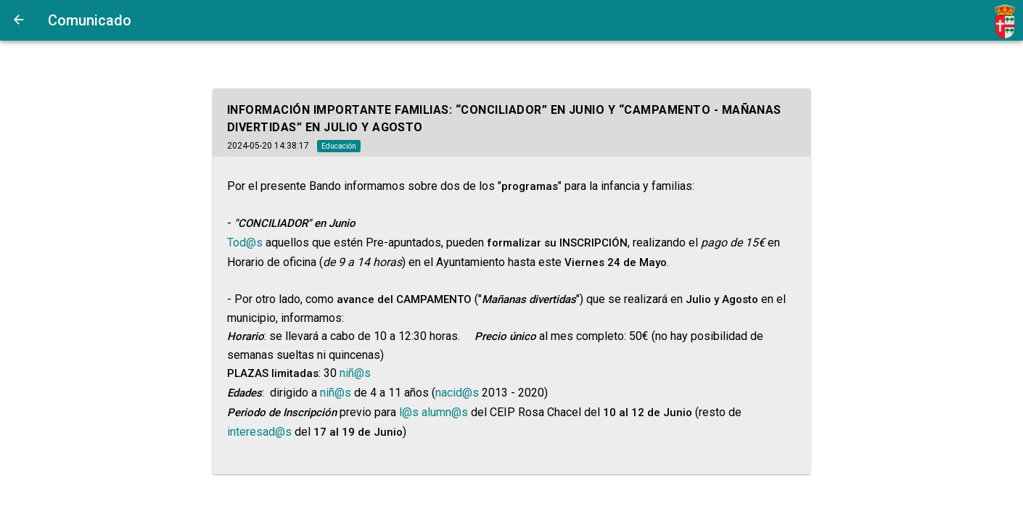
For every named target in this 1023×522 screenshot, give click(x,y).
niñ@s (355, 373)
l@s (409, 412)
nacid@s (457, 392)
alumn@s (445, 412)
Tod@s (245, 242)
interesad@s (259, 432)
